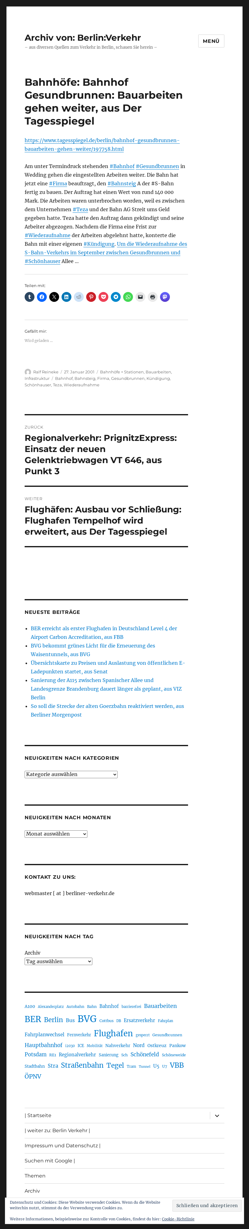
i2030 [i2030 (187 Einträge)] (70, 1046)
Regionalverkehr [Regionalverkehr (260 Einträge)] (77, 1055)
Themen (35, 1176)
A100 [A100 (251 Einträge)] (30, 1006)
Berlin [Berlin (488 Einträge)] (53, 1020)
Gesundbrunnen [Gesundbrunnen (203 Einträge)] (167, 1035)
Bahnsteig (84, 378)
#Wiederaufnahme (47, 235)
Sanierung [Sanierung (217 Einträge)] (108, 1055)
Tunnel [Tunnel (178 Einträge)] (145, 1067)
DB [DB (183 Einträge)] (118, 1021)
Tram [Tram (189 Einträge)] (131, 1066)
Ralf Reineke (45, 371)
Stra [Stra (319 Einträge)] (53, 1066)
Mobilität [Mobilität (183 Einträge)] (94, 1046)
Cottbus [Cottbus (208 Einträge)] (106, 1020)
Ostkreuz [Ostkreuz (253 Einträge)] (157, 1045)
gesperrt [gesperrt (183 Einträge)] (143, 1035)
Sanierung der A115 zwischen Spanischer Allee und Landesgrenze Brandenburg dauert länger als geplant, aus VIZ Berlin (106, 689)
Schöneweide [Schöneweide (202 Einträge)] (174, 1055)
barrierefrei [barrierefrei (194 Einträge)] (131, 1007)
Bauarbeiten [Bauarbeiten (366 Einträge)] (160, 1006)
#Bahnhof (122, 166)
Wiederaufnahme (81, 384)
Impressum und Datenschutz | (63, 1146)
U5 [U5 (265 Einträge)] (156, 1066)
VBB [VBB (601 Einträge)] (177, 1065)
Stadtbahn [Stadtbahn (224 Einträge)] (35, 1066)
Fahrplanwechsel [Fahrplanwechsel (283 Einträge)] (44, 1035)
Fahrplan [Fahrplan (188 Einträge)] (165, 1021)
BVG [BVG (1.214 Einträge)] (87, 1019)
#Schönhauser (42, 261)
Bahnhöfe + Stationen (122, 371)
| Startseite (38, 1115)
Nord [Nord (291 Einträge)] (139, 1045)
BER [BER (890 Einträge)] (33, 1019)
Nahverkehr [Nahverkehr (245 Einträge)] (117, 1045)
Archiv (32, 953)
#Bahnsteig (121, 183)
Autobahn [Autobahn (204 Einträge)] (75, 1006)
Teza (57, 384)
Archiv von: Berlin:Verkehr (83, 37)
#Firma (58, 183)
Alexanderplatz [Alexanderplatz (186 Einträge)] (51, 1007)
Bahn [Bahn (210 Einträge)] (92, 1006)
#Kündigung (98, 244)
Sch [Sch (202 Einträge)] (124, 1055)
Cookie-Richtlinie (178, 1219)
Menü (211, 41)
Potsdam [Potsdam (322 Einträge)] (35, 1054)
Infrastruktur (37, 378)
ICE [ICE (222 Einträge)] (81, 1045)
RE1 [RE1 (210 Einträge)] (52, 1055)
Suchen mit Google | (50, 1161)
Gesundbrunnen (128, 378)
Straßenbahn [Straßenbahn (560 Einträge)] (82, 1065)
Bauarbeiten (158, 371)
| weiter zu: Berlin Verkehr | (57, 1130)
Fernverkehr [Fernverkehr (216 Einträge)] (79, 1035)
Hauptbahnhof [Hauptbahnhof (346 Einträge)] (43, 1045)
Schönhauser (38, 384)
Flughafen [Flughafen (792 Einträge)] (113, 1033)
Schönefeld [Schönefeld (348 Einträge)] (145, 1054)
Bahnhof (64, 378)
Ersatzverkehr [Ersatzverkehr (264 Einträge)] (139, 1020)
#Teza (80, 209)
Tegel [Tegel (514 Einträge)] (115, 1065)
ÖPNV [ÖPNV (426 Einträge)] (33, 1076)
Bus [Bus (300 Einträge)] (70, 1020)
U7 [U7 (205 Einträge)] (164, 1066)
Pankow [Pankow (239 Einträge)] (177, 1045)
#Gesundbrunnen (157, 166)
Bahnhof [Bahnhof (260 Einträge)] (109, 1006)
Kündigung (158, 378)
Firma (103, 378)
